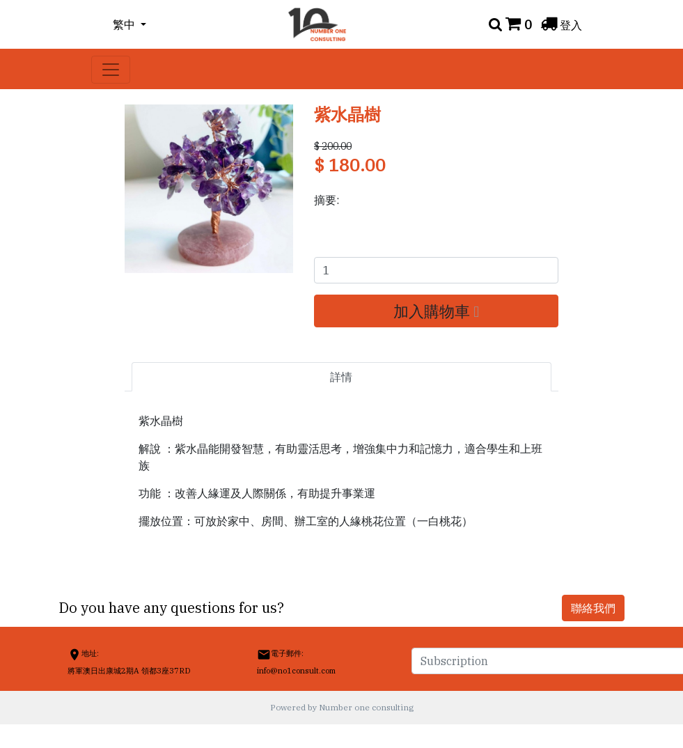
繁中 (125, 24)
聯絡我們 (593, 608)
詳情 (341, 377)
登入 (571, 25)
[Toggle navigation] (110, 70)
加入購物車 (436, 311)
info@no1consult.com (296, 671)
